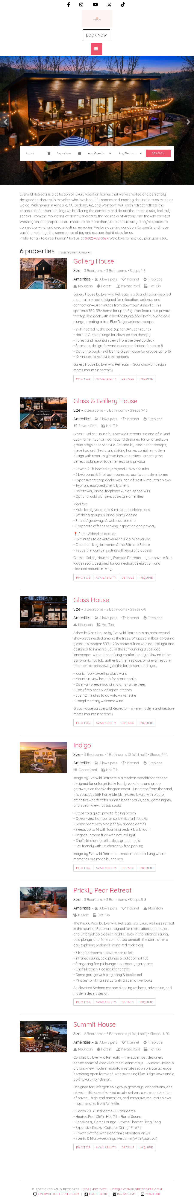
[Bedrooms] (128, 153)
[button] (5, 120)
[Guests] (98, 153)
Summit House (94, 1024)
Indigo (82, 745)
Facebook (95, 1194)
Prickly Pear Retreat (102, 890)
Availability (106, 378)
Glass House (91, 600)
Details (127, 378)
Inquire (146, 378)
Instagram (124, 1194)
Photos (83, 378)
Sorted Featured (75, 252)
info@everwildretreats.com (136, 1189)
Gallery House (93, 261)
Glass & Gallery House (105, 401)
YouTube (151, 1194)
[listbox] (97, 120)
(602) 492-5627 (96, 238)
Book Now (96, 35)
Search (158, 153)
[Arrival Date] (35, 153)
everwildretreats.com (56, 1194)
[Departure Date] (65, 153)
